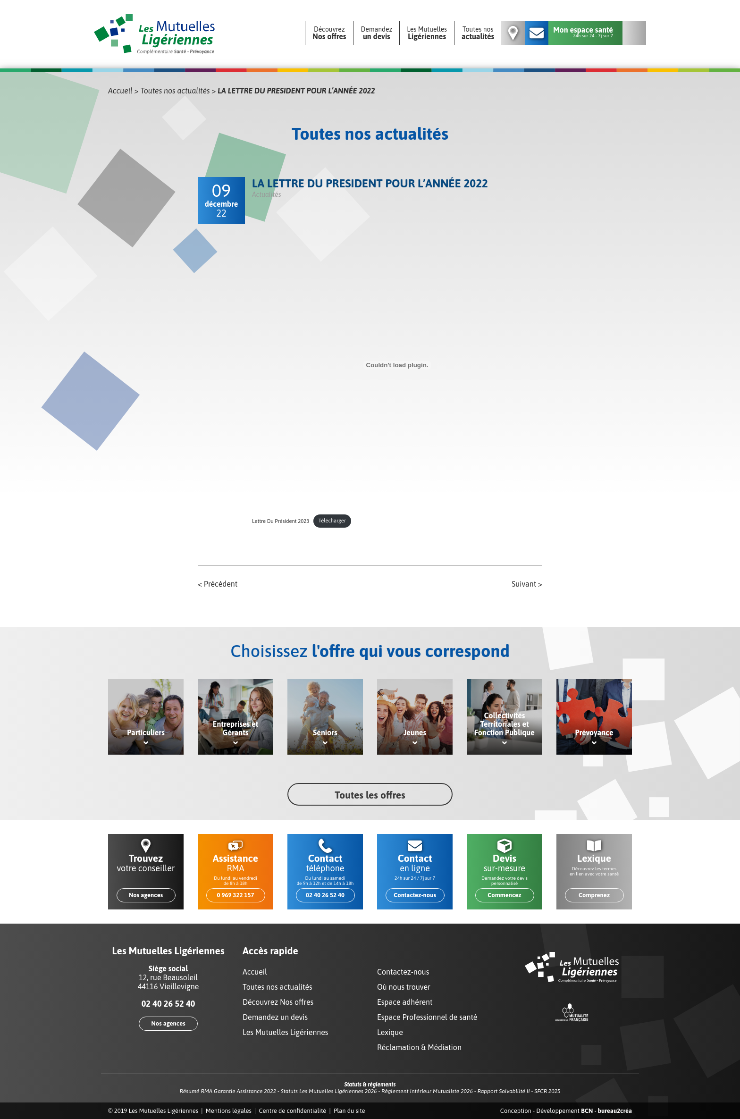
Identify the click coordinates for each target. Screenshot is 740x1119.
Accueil (120, 90)
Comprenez (594, 895)
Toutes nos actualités (175, 90)
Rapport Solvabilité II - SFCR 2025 (518, 1091)
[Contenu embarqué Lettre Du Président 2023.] (397, 365)
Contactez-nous (415, 895)
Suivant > (527, 584)
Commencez (504, 895)
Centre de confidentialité (293, 1110)
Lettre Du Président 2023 (280, 520)
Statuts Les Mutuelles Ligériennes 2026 (329, 1091)
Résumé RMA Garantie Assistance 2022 (227, 1091)
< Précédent (217, 584)
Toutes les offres (370, 794)
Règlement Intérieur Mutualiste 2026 (427, 1091)
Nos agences (146, 895)
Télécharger (332, 520)
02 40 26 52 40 (325, 895)
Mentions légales (229, 1110)
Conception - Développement (566, 1110)
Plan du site (349, 1110)
